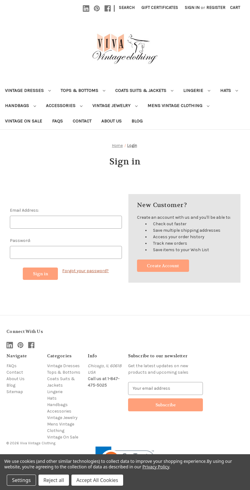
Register (215, 7)
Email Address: (24, 210)
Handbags (20, 105)
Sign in (192, 7)
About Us (111, 121)
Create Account (163, 265)
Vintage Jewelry (115, 105)
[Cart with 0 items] (235, 7)
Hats (229, 90)
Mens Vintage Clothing (178, 105)
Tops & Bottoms (83, 90)
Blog (137, 121)
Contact (82, 121)
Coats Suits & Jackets (144, 90)
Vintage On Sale (23, 121)
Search (127, 7)
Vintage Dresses (28, 90)
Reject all (53, 480)
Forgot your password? (85, 270)
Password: (20, 240)
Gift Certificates (159, 7)
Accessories (64, 105)
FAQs (57, 121)
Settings (21, 480)
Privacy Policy (155, 467)
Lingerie (196, 90)
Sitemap (14, 391)
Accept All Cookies (97, 480)
